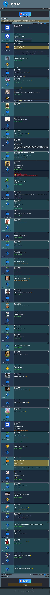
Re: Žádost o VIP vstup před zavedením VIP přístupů (24, 152)
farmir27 (7, 30)
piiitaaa (7, 166)
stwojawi (7, 334)
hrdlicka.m (7, 267)
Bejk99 (7, 130)
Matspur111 (7, 474)
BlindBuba (7, 356)
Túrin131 (7, 152)
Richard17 (7, 342)
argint (7, 81)
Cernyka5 (7, 139)
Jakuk (7, 69)
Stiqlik (7, 365)
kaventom (7, 241)
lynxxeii (7, 232)
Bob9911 (7, 432)
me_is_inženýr (7, 224)
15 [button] (46, 23)
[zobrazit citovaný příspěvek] (19, 46)
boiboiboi (7, 94)
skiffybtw (7, 544)
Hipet (7, 60)
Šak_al (7, 200)
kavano (7, 483)
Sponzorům (28, 585)
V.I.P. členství (4, 18)
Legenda (7, 258)
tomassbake (7, 513)
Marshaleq (7, 413)
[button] (34, 23)
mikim (7, 557)
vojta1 (7, 210)
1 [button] (37, 23)
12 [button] (41, 23)
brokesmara (7, 378)
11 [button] (39, 23)
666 (7, 399)
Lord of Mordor (7, 108)
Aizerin (7, 43)
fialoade (7, 325)
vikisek (7, 565)
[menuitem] (47, 8)
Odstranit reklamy (27, 16)
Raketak (7, 509)
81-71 (7, 391)
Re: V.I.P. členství (18, 25)
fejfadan (7, 530)
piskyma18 (7, 294)
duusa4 (7, 250)
